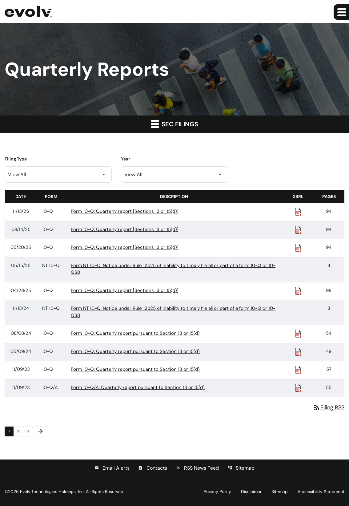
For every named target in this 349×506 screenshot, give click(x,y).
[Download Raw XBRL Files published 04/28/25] (298, 290)
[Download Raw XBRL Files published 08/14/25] (298, 229)
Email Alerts (112, 468)
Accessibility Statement (321, 491)
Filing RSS (328, 407)
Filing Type (16, 159)
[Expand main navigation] (341, 12)
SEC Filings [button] (174, 123)
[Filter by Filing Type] (58, 174)
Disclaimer (251, 491)
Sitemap (241, 468)
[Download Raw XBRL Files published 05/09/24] (298, 351)
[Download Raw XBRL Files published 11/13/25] (298, 211)
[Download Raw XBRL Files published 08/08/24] (298, 333)
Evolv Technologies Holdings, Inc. (52, 491)
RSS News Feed (197, 468)
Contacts (152, 468)
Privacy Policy (217, 491)
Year (125, 159)
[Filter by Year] (174, 174)
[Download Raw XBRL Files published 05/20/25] (298, 247)
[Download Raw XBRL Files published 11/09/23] (298, 369)
